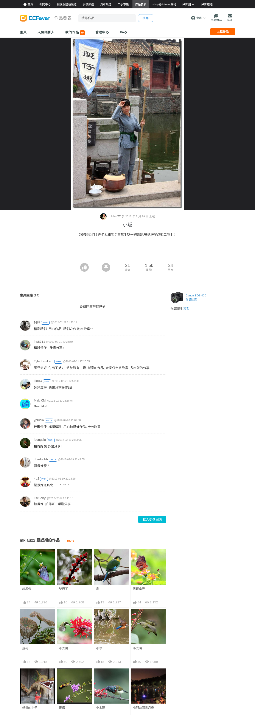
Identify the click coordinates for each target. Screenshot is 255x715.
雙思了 (63, 588)
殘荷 (25, 648)
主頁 (23, 32)
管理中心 (102, 32)
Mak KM (40, 400)
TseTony (40, 498)
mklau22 (111, 216)
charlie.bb (41, 459)
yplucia (39, 420)
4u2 (36, 478)
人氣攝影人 (46, 32)
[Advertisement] (127, 251)
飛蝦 (62, 707)
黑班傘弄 (139, 588)
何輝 (37, 322)
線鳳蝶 (26, 588)
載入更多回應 (152, 519)
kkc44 (38, 381)
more (70, 540)
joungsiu (40, 439)
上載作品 (223, 31)
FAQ (123, 32)
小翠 (99, 648)
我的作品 (74, 32)
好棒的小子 (29, 707)
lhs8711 (39, 341)
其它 (186, 308)
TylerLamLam (43, 361)
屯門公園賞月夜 (143, 676)
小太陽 (63, 648)
